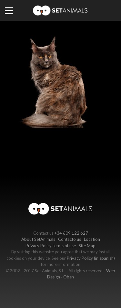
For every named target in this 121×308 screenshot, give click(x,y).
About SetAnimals (38, 239)
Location (92, 239)
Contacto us (69, 239)
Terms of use (64, 245)
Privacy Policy (38, 245)
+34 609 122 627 (71, 233)
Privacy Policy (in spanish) (91, 258)
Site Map (87, 245)
